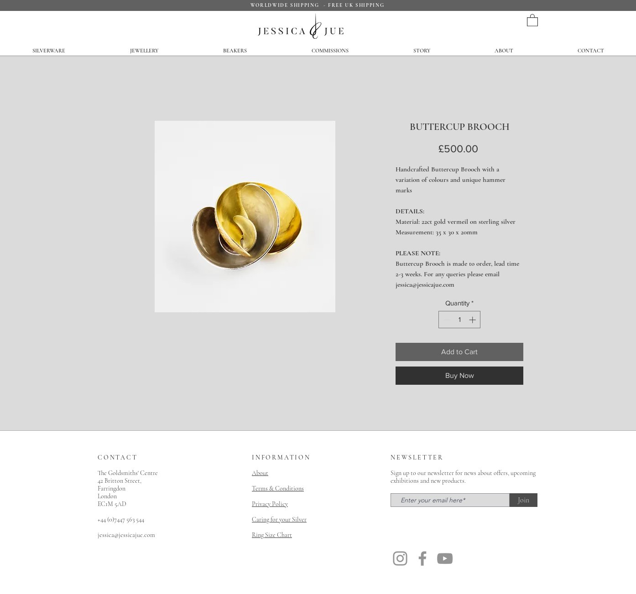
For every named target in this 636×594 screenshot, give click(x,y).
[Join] (523, 500)
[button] (532, 19)
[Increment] (473, 319)
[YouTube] (444, 558)
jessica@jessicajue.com (126, 535)
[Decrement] (446, 319)
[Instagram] (400, 558)
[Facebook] (422, 558)
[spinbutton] (459, 319)
